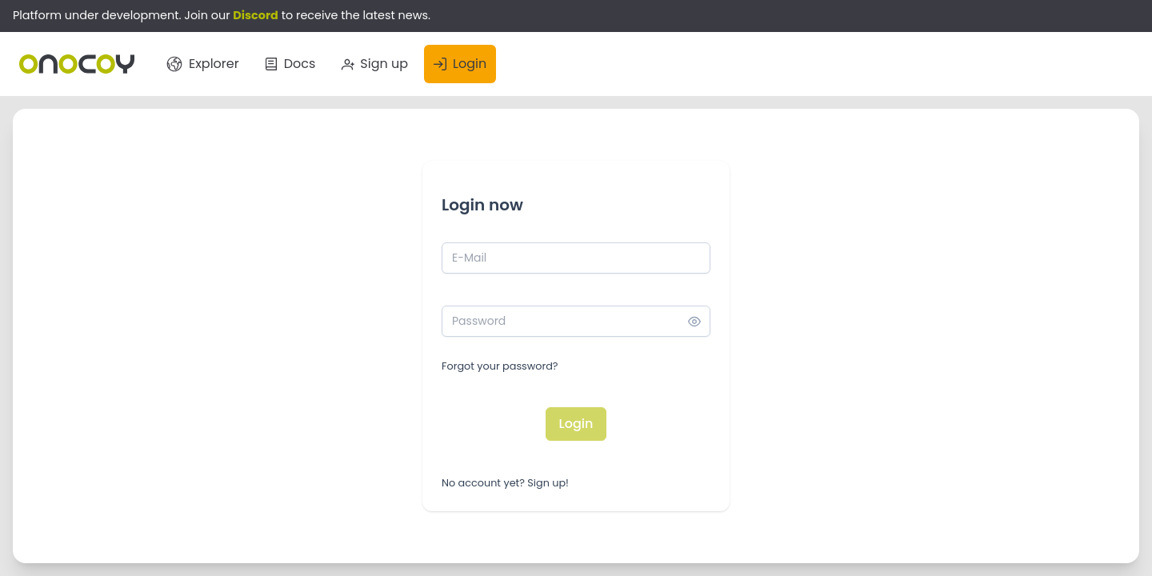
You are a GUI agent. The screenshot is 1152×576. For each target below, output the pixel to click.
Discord (255, 15)
